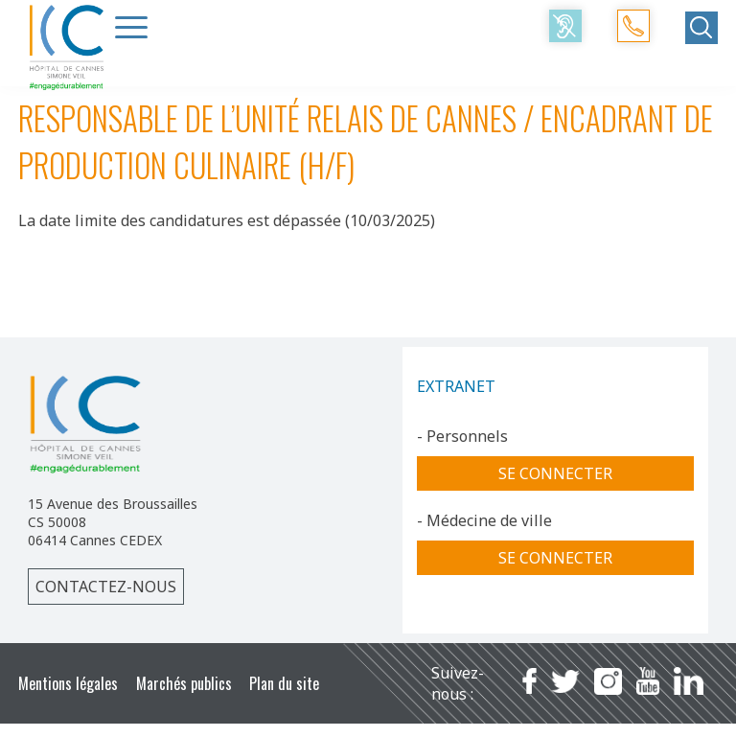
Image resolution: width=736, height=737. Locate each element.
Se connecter (555, 473)
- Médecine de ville (484, 520)
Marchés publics (184, 683)
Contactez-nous (105, 586)
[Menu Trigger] (131, 27)
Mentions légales (68, 683)
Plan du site (284, 683)
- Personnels (462, 436)
